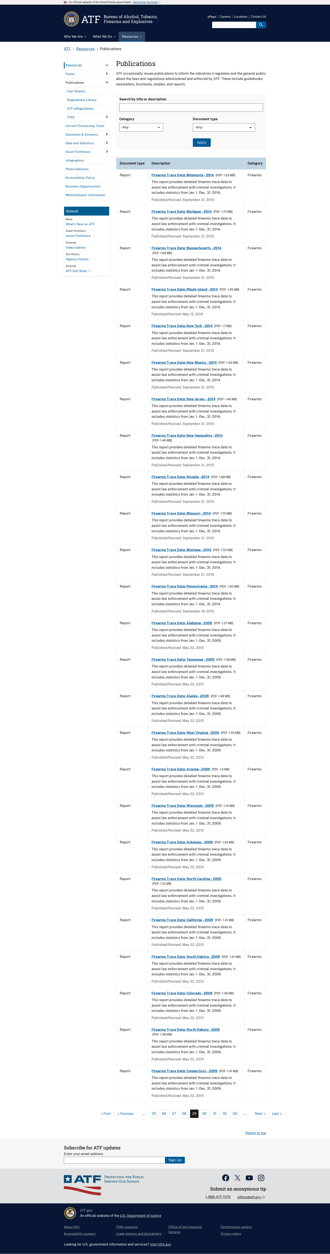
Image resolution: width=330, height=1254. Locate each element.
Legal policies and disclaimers (138, 1233)
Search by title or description (142, 99)
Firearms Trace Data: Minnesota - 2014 (183, 175)
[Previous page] (125, 1114)
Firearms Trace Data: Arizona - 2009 (181, 769)
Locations (240, 16)
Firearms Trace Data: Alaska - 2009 (180, 696)
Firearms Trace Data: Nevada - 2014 (180, 477)
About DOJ (71, 1227)
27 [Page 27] (174, 1114)
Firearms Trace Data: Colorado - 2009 (182, 993)
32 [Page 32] (225, 1114)
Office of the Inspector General (185, 1229)
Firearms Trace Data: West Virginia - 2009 (185, 733)
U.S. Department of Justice (140, 1216)
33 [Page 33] (235, 1114)
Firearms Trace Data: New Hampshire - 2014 (187, 436)
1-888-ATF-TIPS (218, 1197)
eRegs (212, 16)
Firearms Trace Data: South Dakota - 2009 (186, 957)
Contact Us (258, 16)
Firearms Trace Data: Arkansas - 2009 (182, 842)
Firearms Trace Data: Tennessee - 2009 (183, 660)
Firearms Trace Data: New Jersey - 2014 (184, 399)
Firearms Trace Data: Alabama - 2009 (182, 623)
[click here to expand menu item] (106, 65)
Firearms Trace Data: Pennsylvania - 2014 (185, 586)
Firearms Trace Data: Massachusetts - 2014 (186, 248)
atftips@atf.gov (249, 1197)
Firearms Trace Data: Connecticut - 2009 (184, 1071)
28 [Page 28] (184, 1114)
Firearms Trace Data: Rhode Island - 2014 (185, 289)
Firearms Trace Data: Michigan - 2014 (182, 212)
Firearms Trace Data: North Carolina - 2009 (186, 879)
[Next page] (260, 1114)
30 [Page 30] (204, 1114)
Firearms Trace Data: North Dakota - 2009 (186, 1030)
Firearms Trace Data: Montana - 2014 (181, 550)
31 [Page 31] (214, 1114)
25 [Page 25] (154, 1114)
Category (126, 119)
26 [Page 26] (164, 1114)
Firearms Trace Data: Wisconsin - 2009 (183, 806)
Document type (205, 119)
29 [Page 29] (194, 1114)
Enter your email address (83, 1154)
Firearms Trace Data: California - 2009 (182, 920)
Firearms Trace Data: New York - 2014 (182, 326)
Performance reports (236, 1227)
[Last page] (277, 1114)
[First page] (105, 1114)
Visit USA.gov (160, 1244)
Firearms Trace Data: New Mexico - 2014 (184, 363)
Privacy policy (231, 1233)
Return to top (255, 1133)
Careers (225, 16)
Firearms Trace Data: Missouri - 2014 (181, 513)
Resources (85, 49)
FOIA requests (127, 1227)
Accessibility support (80, 1233)
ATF (67, 49)
